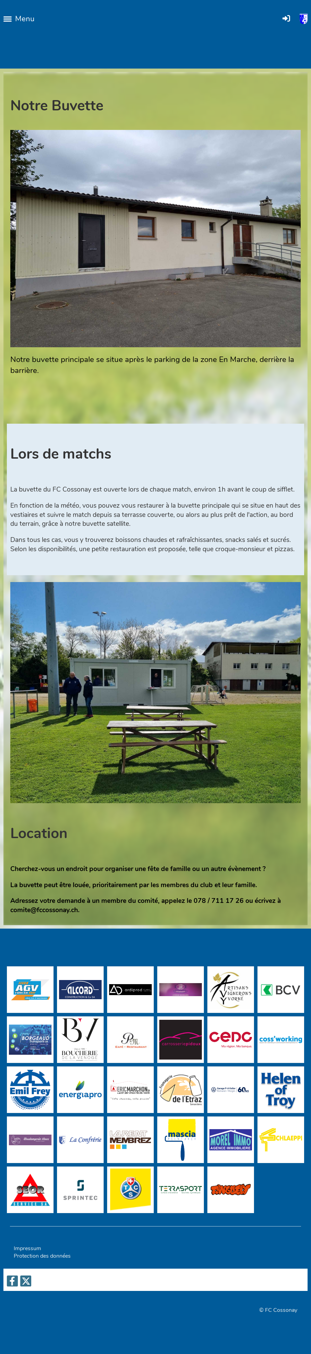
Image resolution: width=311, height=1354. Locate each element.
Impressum (27, 1248)
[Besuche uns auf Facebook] (12, 1283)
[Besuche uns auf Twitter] (25, 1283)
